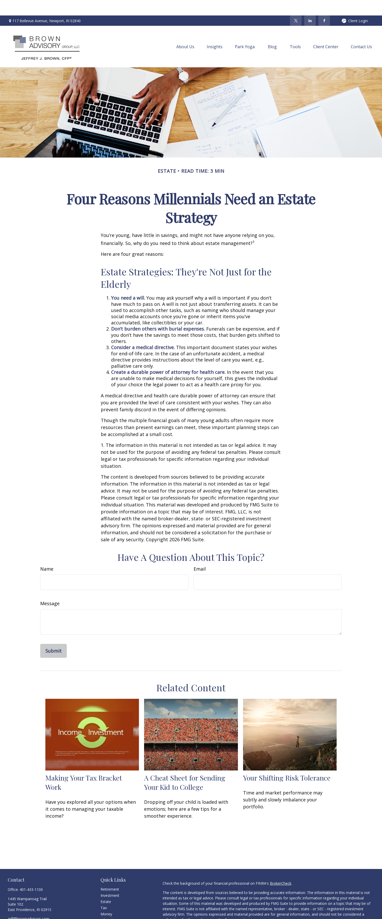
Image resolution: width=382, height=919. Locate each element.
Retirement (110, 873)
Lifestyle (107, 904)
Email (200, 553)
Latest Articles (112, 910)
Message (50, 588)
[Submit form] (53, 635)
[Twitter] (296, 5)
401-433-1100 (31, 874)
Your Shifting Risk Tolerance (286, 762)
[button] (185, 31)
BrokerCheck (280, 867)
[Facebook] (324, 5)
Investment (110, 879)
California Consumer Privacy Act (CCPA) (333, 913)
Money (106, 898)
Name (46, 553)
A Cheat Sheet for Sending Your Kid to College (184, 767)
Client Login (355, 5)
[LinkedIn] (310, 5)
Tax (104, 892)
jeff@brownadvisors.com (28, 903)
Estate (106, 886)
